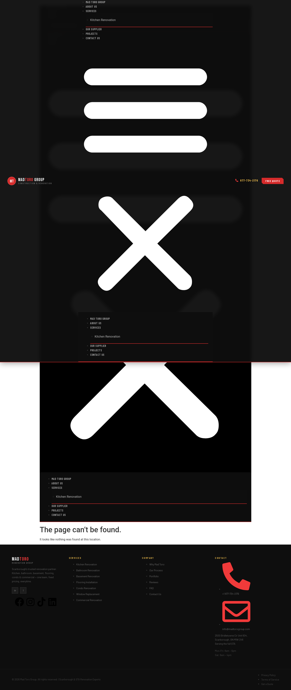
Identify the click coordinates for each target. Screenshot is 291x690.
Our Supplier (94, 29)
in (15, 590)
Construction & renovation (35, 183)
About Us (91, 6)
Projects (92, 33)
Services (91, 11)
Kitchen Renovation (103, 20)
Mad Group (31, 179)
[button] (145, 176)
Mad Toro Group (95, 2)
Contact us (93, 38)
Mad (20, 559)
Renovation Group (22, 563)
